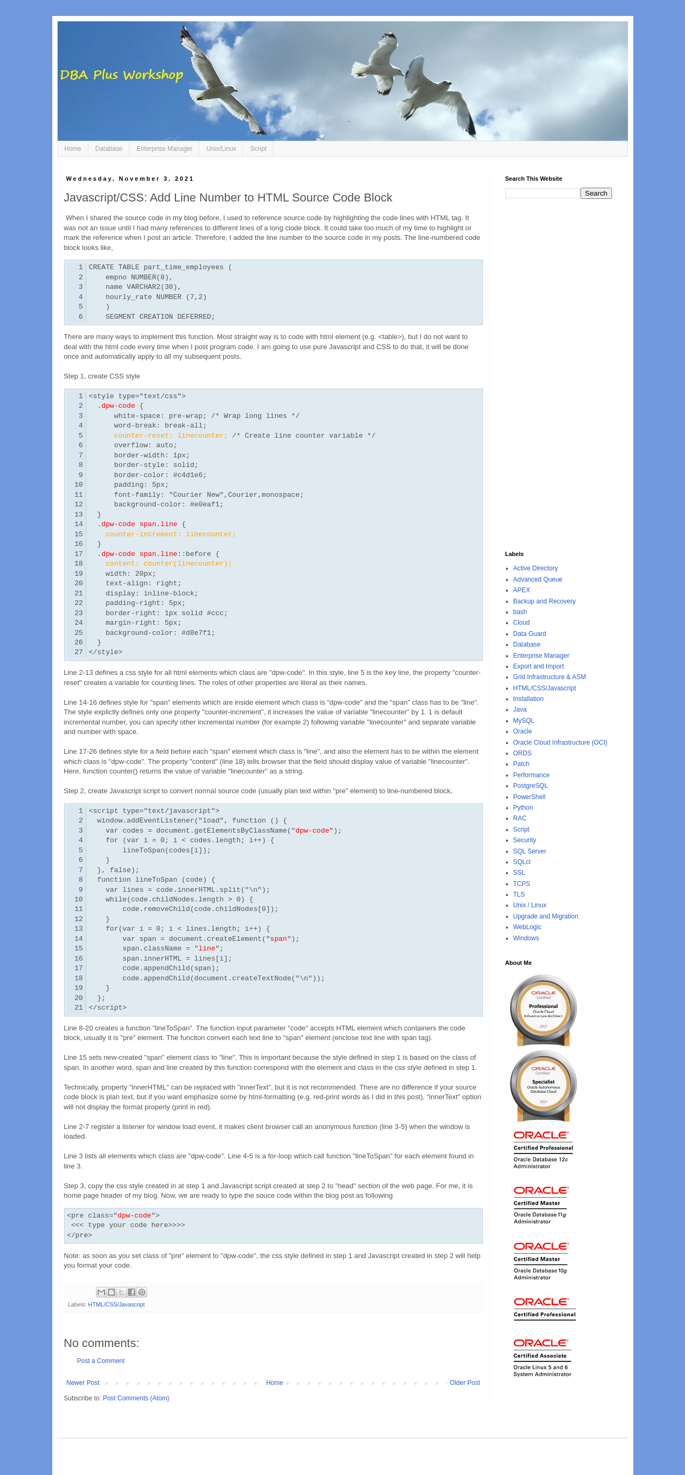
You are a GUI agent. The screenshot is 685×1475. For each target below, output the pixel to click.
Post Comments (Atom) (136, 1398)
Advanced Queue (538, 579)
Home (73, 148)
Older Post (465, 1383)
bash (520, 612)
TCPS (521, 884)
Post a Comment (101, 1361)
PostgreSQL (530, 785)
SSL (519, 872)
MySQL (524, 720)
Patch (521, 764)
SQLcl (522, 862)
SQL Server (529, 851)
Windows (526, 938)
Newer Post (83, 1383)
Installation (528, 699)
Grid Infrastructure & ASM (549, 677)
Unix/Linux (221, 148)
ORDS (522, 753)
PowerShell (529, 797)
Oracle (522, 731)
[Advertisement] (558, 375)
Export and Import (538, 666)
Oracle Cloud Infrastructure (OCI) (560, 742)
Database (109, 148)
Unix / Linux (530, 905)
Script (258, 148)
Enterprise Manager (164, 148)
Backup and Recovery (544, 601)
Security (524, 840)
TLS (519, 894)
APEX (521, 590)
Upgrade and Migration (545, 916)
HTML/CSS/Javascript (116, 1304)
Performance (531, 775)
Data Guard (529, 634)
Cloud (521, 622)
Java (520, 709)
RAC (520, 818)
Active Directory (535, 568)
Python (523, 807)
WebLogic (527, 927)
